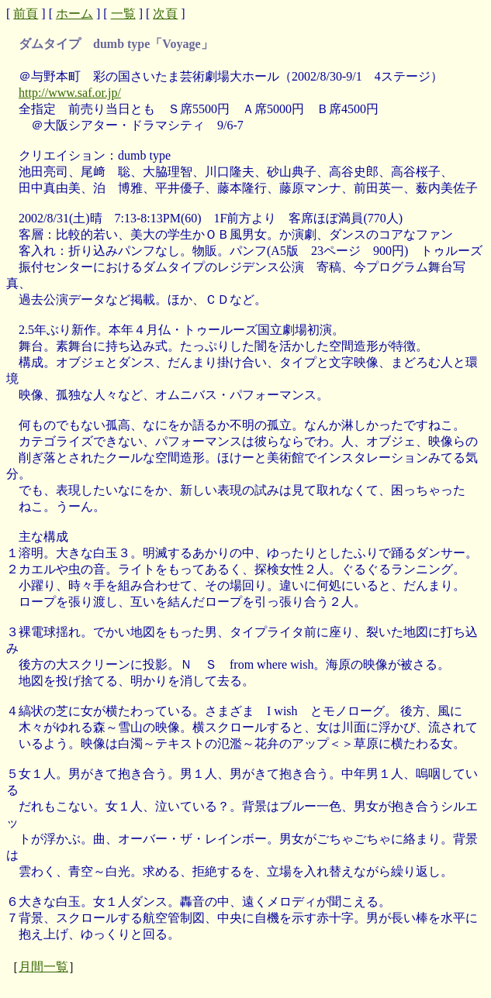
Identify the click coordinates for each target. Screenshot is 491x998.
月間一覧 (43, 966)
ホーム (74, 13)
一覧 (123, 13)
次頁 (165, 13)
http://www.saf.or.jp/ (70, 92)
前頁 (25, 13)
